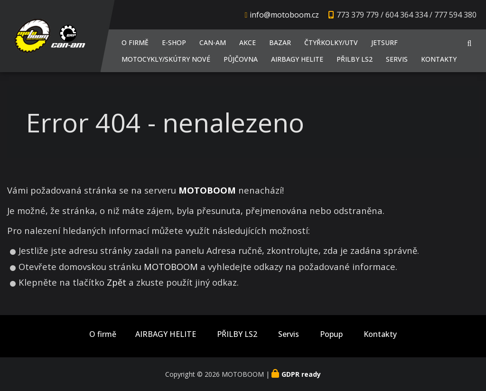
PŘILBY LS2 (354, 59)
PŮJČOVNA (241, 59)
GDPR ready (301, 374)
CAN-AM (212, 42)
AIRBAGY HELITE (297, 59)
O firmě (135, 42)
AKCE (247, 42)
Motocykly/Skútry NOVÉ (166, 59)
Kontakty (439, 59)
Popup (331, 334)
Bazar (280, 42)
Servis (397, 59)
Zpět (116, 282)
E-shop (174, 42)
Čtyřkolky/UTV (331, 42)
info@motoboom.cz (284, 14)
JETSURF (384, 42)
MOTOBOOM (171, 266)
